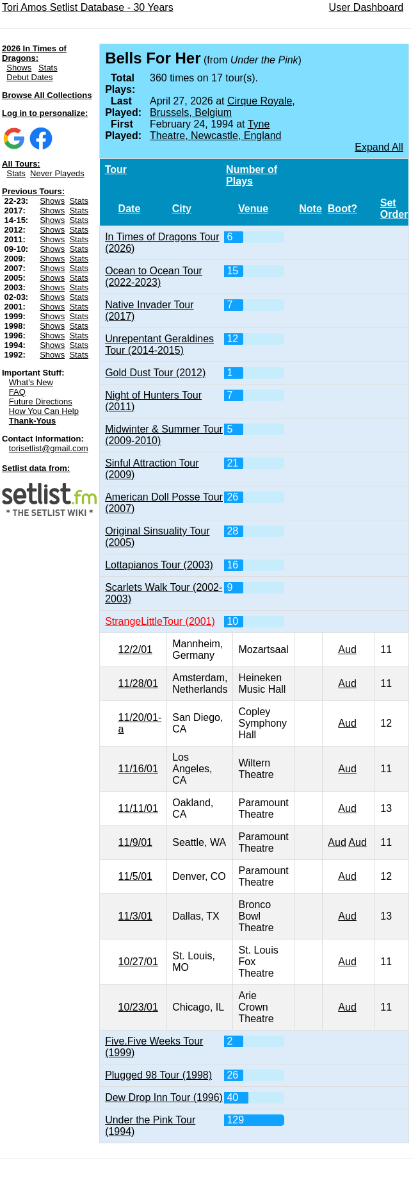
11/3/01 (135, 916)
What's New (31, 382)
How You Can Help (44, 411)
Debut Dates (29, 77)
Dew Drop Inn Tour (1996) (164, 1097)
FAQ (17, 392)
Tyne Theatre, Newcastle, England (215, 130)
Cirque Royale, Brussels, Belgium (222, 106)
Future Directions (40, 401)
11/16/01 (138, 768)
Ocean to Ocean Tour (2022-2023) (153, 276)
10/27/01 (138, 961)
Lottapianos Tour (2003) (159, 564)
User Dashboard (366, 7)
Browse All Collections (47, 95)
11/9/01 (135, 842)
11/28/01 (138, 683)
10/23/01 (138, 1007)
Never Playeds (57, 173)
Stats (48, 67)
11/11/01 (138, 808)
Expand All (379, 147)
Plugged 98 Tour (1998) (158, 1075)
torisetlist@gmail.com (48, 448)
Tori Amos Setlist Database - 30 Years (87, 7)
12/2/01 (135, 649)
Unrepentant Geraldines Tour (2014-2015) (159, 344)
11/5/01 (135, 876)
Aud (347, 649)
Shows (18, 67)
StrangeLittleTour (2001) (160, 621)
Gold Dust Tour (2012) (155, 372)
